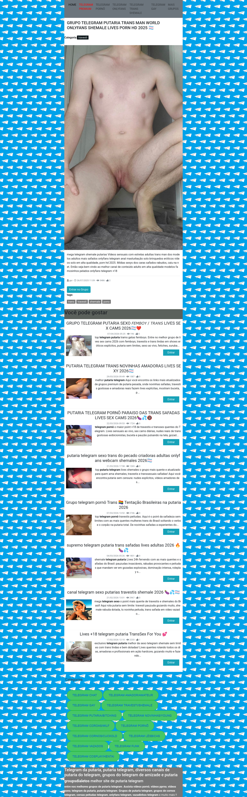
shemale (95, 301)
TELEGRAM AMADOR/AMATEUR (131, 695)
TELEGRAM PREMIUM (86, 6)
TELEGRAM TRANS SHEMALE (137, 9)
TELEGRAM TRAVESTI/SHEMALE (129, 705)
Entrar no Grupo (78, 289)
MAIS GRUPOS (173, 6)
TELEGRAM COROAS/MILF (90, 725)
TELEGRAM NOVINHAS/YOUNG (150, 715)
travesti (82, 37)
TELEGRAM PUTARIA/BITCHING (94, 715)
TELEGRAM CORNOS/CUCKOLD (94, 736)
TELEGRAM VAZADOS (87, 746)
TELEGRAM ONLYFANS (120, 6)
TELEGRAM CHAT (84, 695)
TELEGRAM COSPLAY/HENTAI (93, 756)
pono (106, 301)
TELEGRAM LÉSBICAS (144, 736)
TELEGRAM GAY (158, 6)
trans (71, 301)
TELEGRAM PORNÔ (103, 6)
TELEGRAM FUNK (127, 746)
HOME (73, 4)
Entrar (171, 352)
